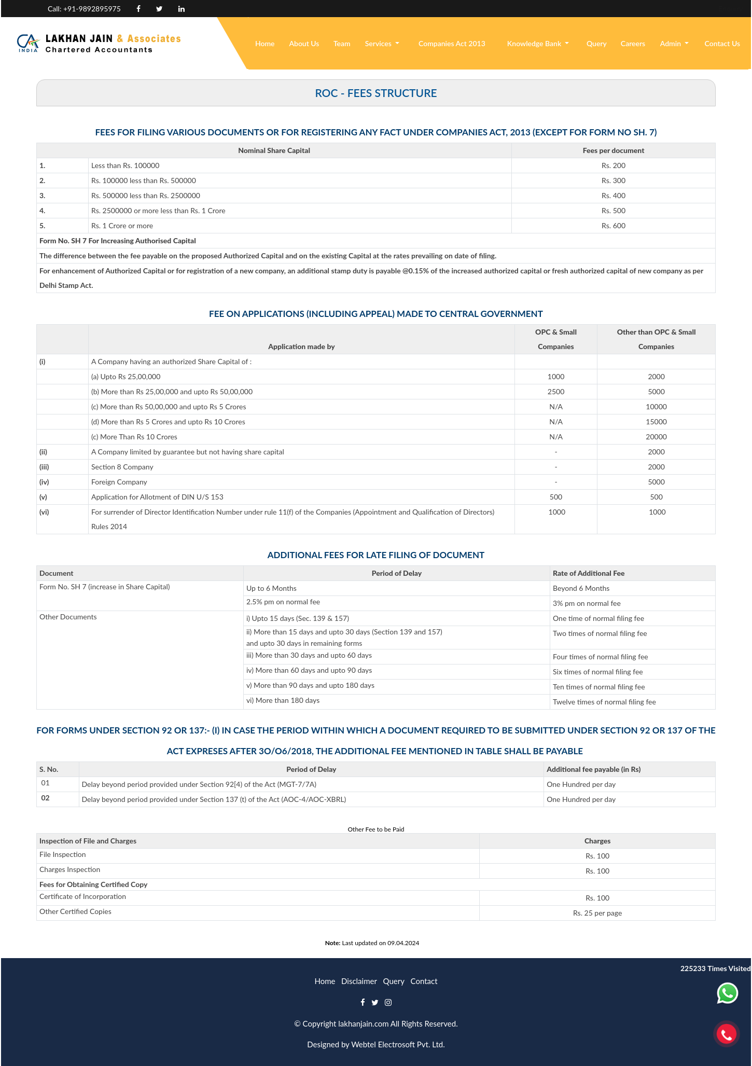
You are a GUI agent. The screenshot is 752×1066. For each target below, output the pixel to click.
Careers (633, 43)
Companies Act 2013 (452, 43)
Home (265, 43)
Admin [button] (671, 43)
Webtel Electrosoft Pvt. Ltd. (398, 1044)
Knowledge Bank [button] (535, 43)
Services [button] (379, 43)
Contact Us (723, 43)
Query (597, 43)
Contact (424, 981)
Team (342, 43)
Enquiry (661, 8)
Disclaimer (359, 981)
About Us (304, 43)
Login (697, 8)
